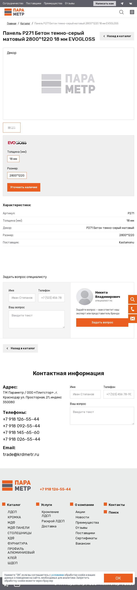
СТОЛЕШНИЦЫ (19, 533)
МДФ (11, 523)
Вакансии (82, 543)
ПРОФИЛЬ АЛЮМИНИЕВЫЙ (20, 551)
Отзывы (70, 3)
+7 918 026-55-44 (21, 439)
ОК (118, 578)
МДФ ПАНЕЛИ (19, 528)
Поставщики (33, 3)
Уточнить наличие (23, 187)
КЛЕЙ (12, 558)
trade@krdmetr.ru (21, 454)
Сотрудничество (13, 3)
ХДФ (11, 538)
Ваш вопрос (17, 307)
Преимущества (53, 3)
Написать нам (104, 3)
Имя (11, 290)
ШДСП (13, 563)
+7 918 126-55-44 (21, 419)
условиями (58, 575)
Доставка (49, 526)
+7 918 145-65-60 (21, 432)
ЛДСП (12, 512)
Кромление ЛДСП (50, 514)
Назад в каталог (117, 36)
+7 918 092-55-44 (21, 425)
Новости (82, 517)
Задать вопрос (102, 322)
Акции (80, 512)
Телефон (44, 290)
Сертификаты (86, 538)
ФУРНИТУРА (17, 543)
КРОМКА (14, 517)
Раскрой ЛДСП (53, 521)
